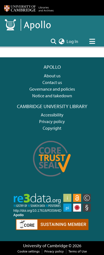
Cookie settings (28, 251)
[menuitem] (61, 41)
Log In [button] (73, 41)
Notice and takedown (52, 95)
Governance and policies (52, 89)
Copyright (52, 128)
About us (52, 75)
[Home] (29, 7)
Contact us (52, 82)
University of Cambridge (45, 245)
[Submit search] (53, 41)
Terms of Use (78, 251)
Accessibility (52, 115)
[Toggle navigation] (92, 41)
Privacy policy (52, 121)
